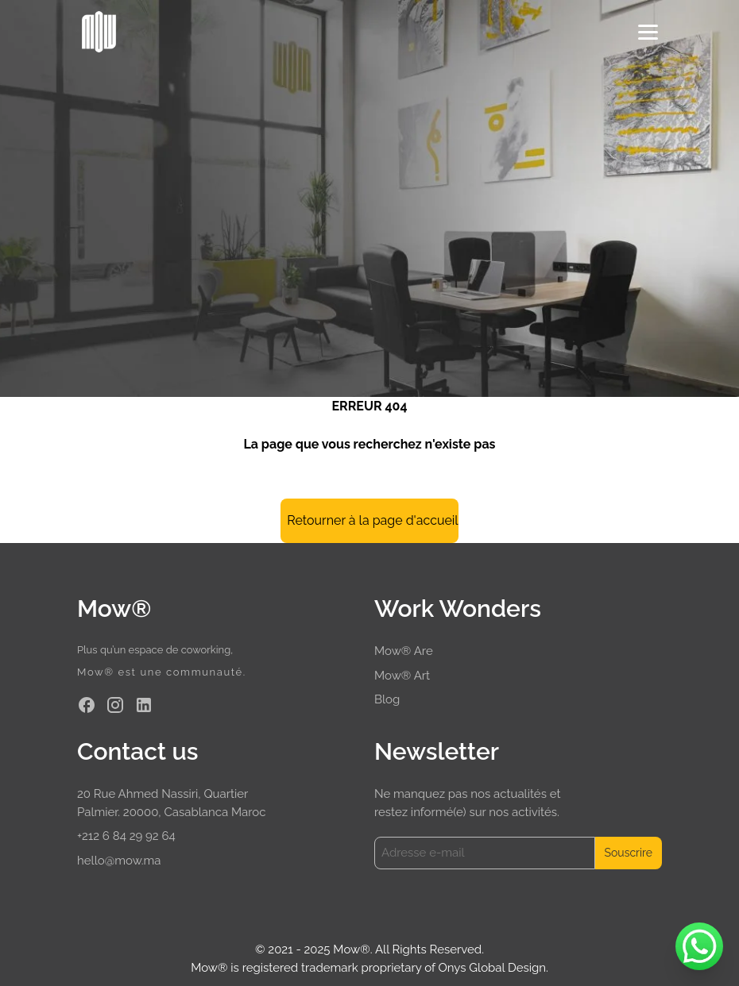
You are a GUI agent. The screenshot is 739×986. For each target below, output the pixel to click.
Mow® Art (402, 675)
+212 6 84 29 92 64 (126, 836)
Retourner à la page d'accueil (372, 520)
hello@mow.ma (119, 860)
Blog (387, 699)
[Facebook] (86, 704)
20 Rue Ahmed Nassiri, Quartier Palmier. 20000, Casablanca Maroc (171, 803)
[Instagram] (115, 704)
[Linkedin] (143, 704)
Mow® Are (403, 651)
